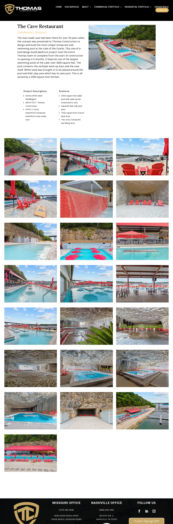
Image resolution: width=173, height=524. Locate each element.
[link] (59, 7)
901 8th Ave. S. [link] (106, 515)
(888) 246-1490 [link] (106, 510)
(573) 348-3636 (66, 510)
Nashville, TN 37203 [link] (106, 519)
